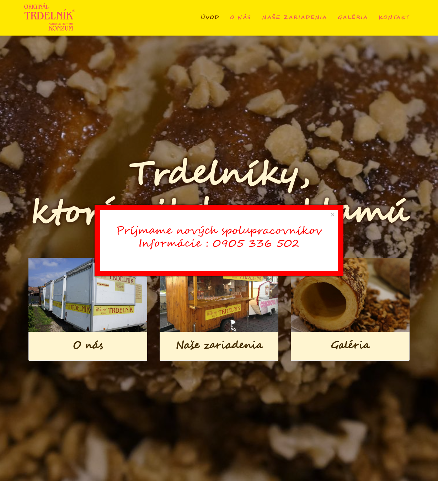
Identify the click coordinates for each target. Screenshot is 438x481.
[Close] (332, 215)
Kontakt (394, 18)
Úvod (210, 18)
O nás (240, 18)
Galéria (353, 18)
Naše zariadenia (294, 18)
